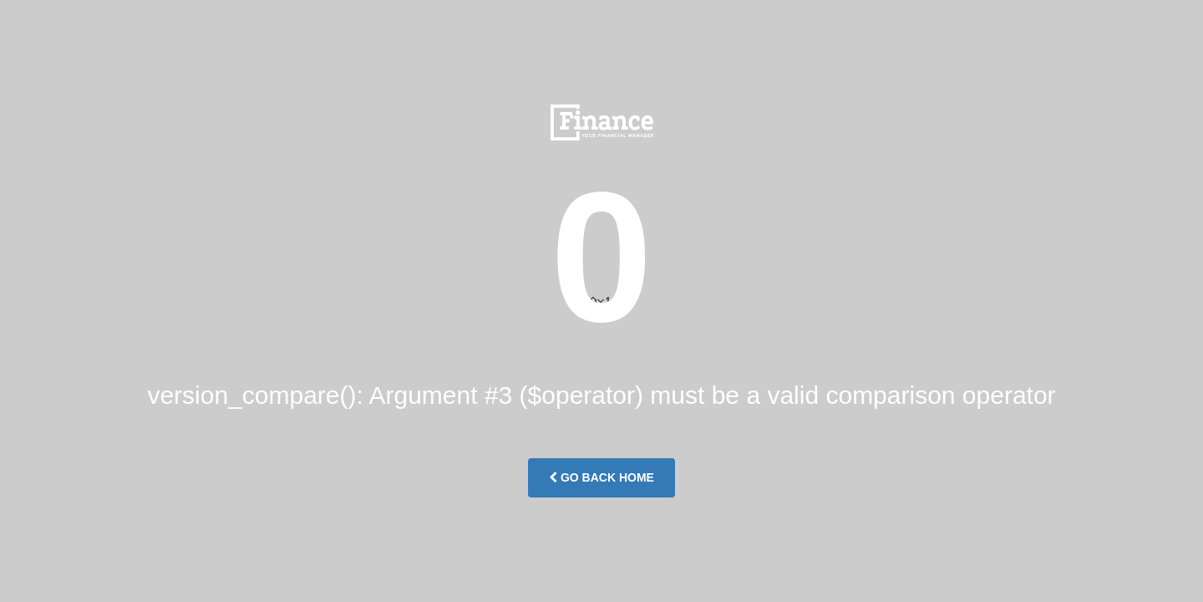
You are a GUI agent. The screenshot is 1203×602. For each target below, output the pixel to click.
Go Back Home (601, 477)
